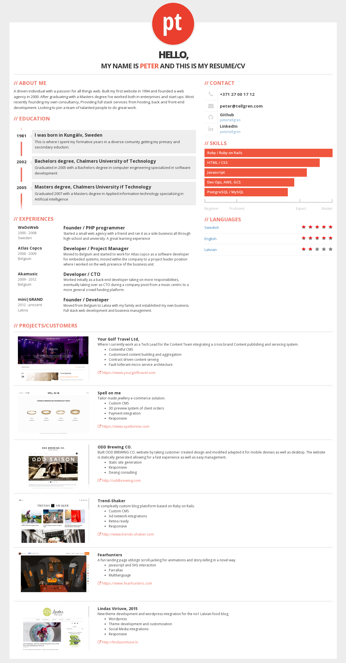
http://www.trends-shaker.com (126, 534)
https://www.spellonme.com (123, 426)
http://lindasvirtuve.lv (118, 642)
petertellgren (230, 120)
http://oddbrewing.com (119, 480)
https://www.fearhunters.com (125, 583)
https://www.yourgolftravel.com (127, 372)
